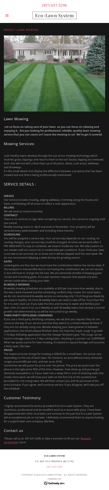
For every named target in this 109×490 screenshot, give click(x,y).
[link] (54, 15)
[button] (11, 15)
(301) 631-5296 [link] (54, 5)
